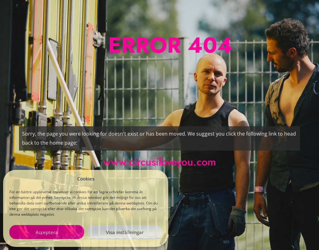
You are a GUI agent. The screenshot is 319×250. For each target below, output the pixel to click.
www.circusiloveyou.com (159, 162)
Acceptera (47, 232)
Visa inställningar (125, 232)
